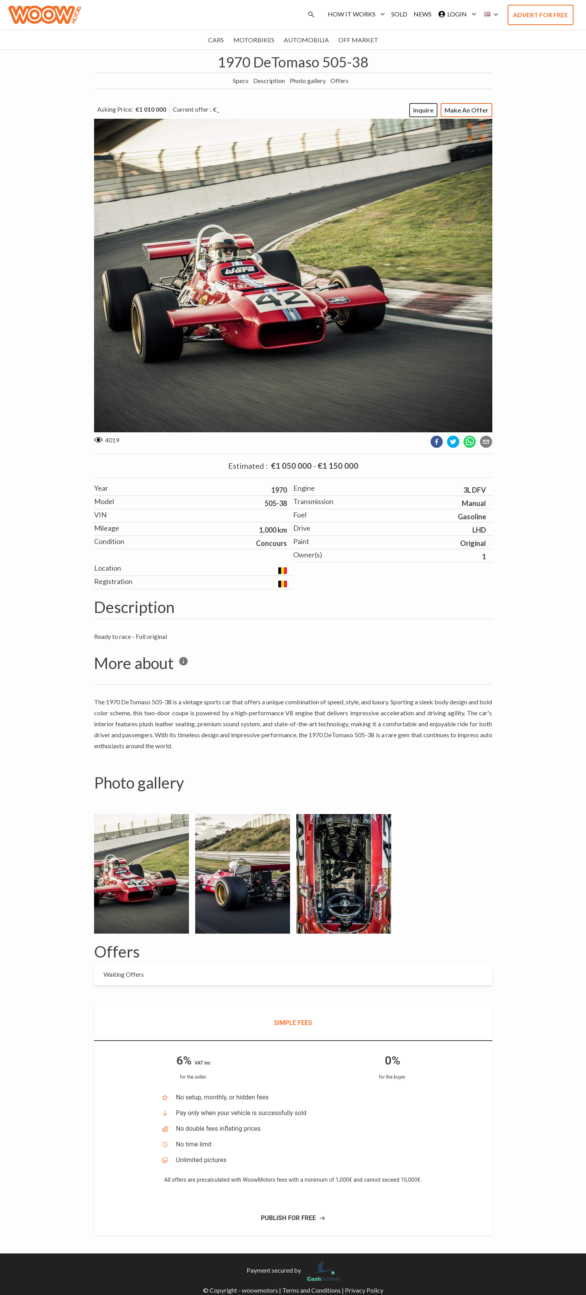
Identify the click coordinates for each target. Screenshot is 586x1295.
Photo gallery (308, 80)
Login (455, 14)
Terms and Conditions (311, 1290)
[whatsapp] (469, 441)
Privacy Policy (364, 1290)
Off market (358, 40)
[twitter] (453, 441)
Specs (241, 80)
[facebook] (436, 441)
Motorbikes (253, 40)
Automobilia (306, 40)
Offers (339, 80)
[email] (486, 441)
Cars (216, 40)
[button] (488, 14)
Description (269, 80)
